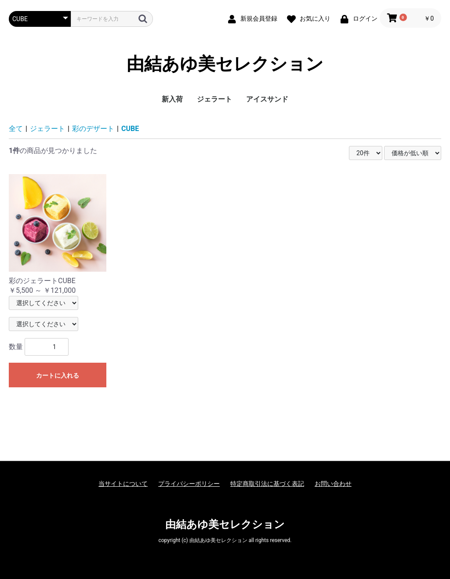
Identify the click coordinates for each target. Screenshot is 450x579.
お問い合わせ (333, 483)
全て (16, 128)
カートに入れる (57, 375)
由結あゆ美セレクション (225, 64)
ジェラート (214, 99)
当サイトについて (123, 483)
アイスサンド (267, 99)
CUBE (130, 128)
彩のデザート (93, 128)
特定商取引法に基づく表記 (267, 483)
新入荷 (172, 99)
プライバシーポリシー (189, 483)
